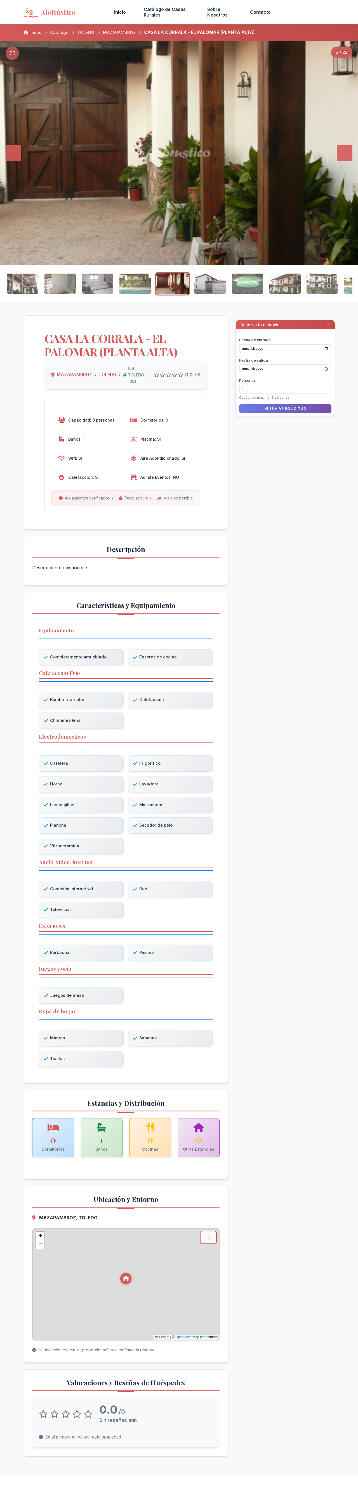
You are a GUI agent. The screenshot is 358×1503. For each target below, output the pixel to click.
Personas (247, 376)
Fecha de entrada (255, 335)
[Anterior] (13, 153)
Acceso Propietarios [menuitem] (307, 11)
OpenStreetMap (187, 1342)
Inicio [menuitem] (120, 12)
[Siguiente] (344, 153)
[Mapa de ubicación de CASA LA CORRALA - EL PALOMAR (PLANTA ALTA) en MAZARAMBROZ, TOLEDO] (126, 1289)
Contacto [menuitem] (260, 12)
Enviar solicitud (285, 404)
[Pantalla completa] (12, 53)
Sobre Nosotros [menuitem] (217, 11)
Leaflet (162, 1342)
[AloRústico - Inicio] (62, 12)
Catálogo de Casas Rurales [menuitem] (165, 11)
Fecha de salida (253, 355)
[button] (125, 1283)
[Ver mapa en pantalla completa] (208, 1243)
